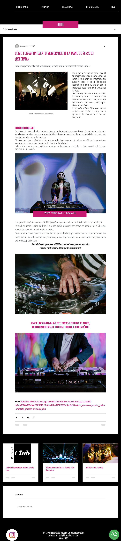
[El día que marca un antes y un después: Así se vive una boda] (60, 453)
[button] (115, 29)
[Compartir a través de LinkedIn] (28, 417)
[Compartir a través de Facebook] (16, 417)
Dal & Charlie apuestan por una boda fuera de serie (20, 468)
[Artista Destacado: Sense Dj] (100, 453)
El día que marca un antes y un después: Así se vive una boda (60, 468)
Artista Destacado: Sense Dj (94, 467)
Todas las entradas (10, 29)
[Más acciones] (104, 46)
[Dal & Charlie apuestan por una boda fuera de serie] (20, 453)
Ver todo (116, 439)
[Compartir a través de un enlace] (34, 417)
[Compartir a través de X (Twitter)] (22, 417)
